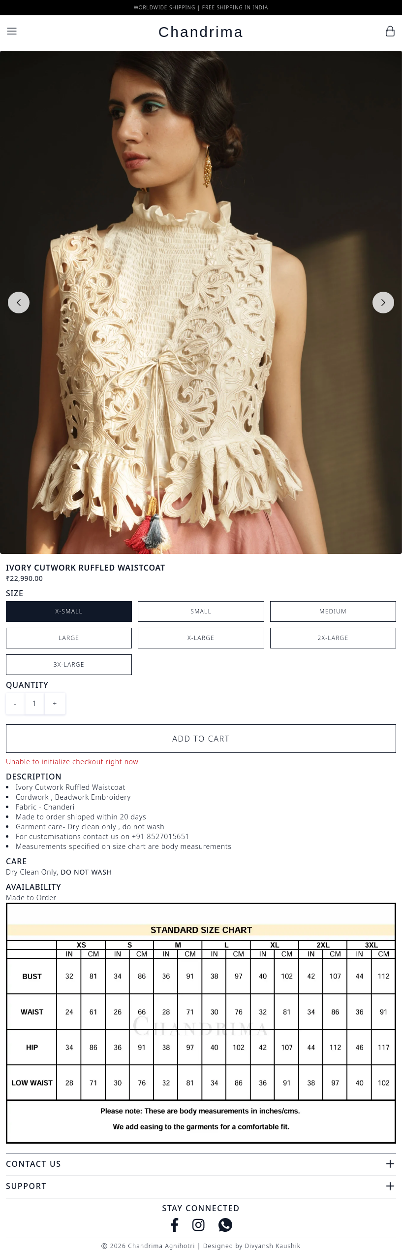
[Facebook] (174, 1225)
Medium (333, 611)
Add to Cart (201, 738)
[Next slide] (383, 302)
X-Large (201, 638)
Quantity (27, 684)
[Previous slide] (19, 302)
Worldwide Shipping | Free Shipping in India (201, 7)
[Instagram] (198, 1225)
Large (69, 638)
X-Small (69, 611)
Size (15, 593)
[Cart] (390, 31)
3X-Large (69, 664)
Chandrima (201, 32)
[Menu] (12, 31)
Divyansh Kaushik (272, 1246)
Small (201, 611)
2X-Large (332, 638)
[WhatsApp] (225, 1225)
